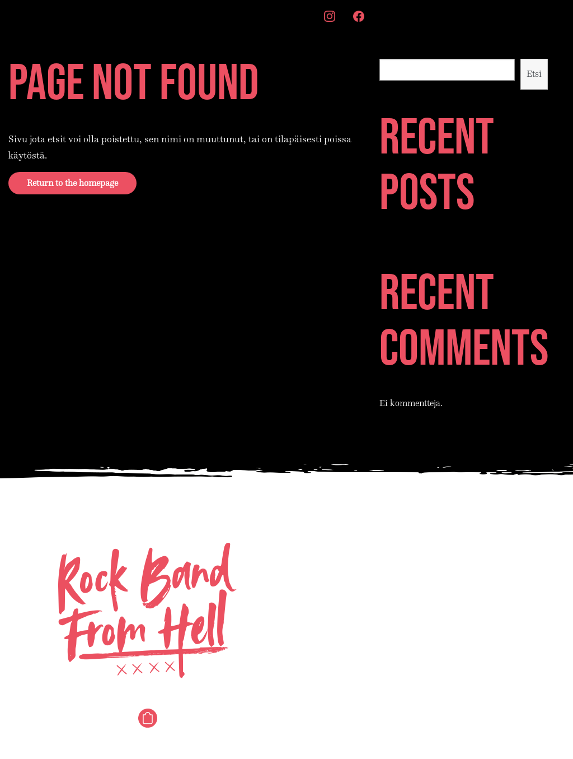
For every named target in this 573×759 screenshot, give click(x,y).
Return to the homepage (72, 183)
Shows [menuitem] (123, 16)
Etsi (386, 51)
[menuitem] (329, 18)
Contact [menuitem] (250, 16)
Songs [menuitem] (82, 16)
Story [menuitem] (164, 16)
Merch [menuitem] (294, 16)
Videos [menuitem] (205, 16)
